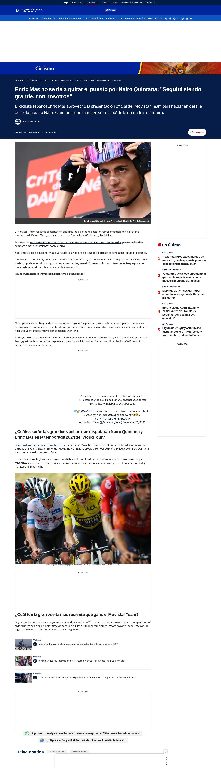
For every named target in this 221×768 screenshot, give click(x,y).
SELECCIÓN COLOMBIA (130, 18)
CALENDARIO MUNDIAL (70, 18)
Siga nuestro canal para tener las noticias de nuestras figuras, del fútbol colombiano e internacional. (83, 733)
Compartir (197, 132)
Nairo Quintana (57, 751)
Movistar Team (79, 751)
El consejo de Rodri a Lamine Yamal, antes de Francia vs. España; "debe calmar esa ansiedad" (180, 313)
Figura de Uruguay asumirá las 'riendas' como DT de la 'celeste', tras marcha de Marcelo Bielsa (182, 331)
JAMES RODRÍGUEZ (94, 18)
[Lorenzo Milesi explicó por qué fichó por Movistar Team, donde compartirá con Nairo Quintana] (23, 678)
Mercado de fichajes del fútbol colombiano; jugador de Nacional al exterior (183, 294)
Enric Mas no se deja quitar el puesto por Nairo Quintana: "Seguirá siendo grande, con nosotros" (81, 80)
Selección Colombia (171, 269)
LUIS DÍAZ (111, 18)
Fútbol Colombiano (171, 286)
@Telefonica (86, 399)
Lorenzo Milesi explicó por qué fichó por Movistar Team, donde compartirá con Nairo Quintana (86, 677)
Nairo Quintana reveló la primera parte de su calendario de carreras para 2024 (77, 643)
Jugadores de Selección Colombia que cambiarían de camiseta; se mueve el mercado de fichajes (184, 277)
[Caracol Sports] (34, 121)
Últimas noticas (77, 2)
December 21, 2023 (134, 422)
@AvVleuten (88, 411)
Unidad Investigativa (109, 2)
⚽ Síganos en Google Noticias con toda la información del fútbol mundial (83, 740)
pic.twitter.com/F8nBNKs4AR (112, 418)
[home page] (66, 3)
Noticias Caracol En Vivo (132, 2)
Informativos (151, 2)
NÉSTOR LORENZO (153, 18)
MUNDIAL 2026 (49, 18)
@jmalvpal (108, 403)
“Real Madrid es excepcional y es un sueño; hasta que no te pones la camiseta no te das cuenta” (184, 260)
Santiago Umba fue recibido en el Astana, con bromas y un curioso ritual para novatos (81, 660)
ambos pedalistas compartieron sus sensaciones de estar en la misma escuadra (75, 242)
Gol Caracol (92, 2)
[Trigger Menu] (17, 10)
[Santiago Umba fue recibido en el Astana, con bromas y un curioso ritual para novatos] (23, 661)
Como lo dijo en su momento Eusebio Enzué (40, 444)
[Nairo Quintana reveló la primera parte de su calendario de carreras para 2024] (23, 644)
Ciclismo (33, 80)
